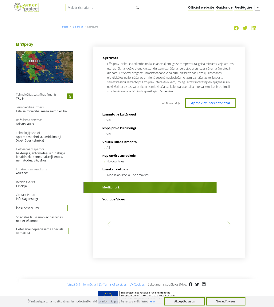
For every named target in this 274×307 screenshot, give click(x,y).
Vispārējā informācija (82, 284)
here (151, 301)
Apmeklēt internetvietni (210, 103)
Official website (201, 7)
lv (257, 7)
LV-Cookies (137, 284)
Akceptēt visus (184, 301)
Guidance (224, 7)
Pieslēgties (243, 7)
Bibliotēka (77, 26)
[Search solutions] (99, 7)
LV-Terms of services (113, 284)
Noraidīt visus (226, 301)
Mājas (65, 26)
